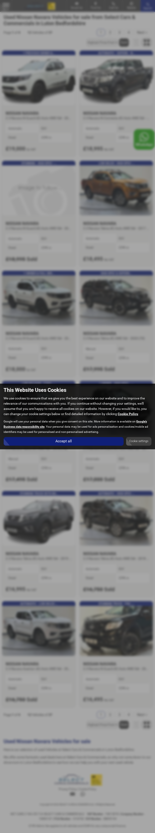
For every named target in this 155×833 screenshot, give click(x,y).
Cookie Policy (128, 414)
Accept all (63, 441)
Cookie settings (138, 441)
